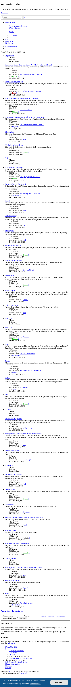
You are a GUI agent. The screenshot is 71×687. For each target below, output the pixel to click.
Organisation (9, 56)
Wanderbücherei (10, 530)
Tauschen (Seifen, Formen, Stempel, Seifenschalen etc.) (24, 517)
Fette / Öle (8, 327)
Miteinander (9, 465)
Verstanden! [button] (59, 682)
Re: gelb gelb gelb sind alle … (30, 177)
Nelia (24, 140)
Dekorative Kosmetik (12, 450)
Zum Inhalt (4, 13)
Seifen (7, 158)
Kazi (24, 525)
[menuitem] (18, 26)
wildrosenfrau (27, 428)
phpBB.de (24, 673)
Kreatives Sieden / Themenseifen (16, 184)
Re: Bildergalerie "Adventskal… (31, 193)
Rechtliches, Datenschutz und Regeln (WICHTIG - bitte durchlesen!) (28, 65)
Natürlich (8, 409)
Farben (7, 378)
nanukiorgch (27, 460)
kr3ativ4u (15, 355)
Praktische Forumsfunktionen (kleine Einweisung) (22, 98)
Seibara (25, 153)
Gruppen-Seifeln (10, 489)
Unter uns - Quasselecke (13, 474)
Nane (24, 210)
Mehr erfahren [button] (35, 684)
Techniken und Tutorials (13, 245)
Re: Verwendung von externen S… (31, 74)
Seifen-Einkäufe (10, 558)
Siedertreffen (9, 504)
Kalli (24, 240)
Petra (14, 93)
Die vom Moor (28, 270)
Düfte (7, 394)
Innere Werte (9, 318)
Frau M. (15, 76)
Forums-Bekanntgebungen (14, 82)
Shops (7, 593)
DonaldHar (12, 643)
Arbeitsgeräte (9, 231)
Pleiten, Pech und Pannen (13, 260)
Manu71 (25, 553)
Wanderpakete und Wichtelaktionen (17, 543)
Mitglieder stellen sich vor (14, 145)
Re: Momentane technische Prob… (31, 125)
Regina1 (15, 126)
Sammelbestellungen (12, 580)
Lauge (7, 344)
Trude (25, 225)
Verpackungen (10, 290)
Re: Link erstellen (26, 110)
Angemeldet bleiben (10, 618)
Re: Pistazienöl (25, 337)
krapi (24, 313)
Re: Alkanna (24, 387)
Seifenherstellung (11, 216)
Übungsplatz (9, 132)
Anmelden (5, 611)
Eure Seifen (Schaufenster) (14, 167)
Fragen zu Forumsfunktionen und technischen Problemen (24, 117)
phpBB (11, 671)
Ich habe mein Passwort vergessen (53, 616)
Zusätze (7, 361)
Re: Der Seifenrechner (27, 354)
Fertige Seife (9, 275)
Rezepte (8, 201)
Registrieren (17, 611)
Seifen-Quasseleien (11, 305)
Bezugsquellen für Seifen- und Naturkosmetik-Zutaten (23, 567)
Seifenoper (16, 195)
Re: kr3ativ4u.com (26, 603)
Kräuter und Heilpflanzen (13, 419)
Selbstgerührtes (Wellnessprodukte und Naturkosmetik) (24, 434)
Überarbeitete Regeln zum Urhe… (31, 91)
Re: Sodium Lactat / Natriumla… (31, 370)
